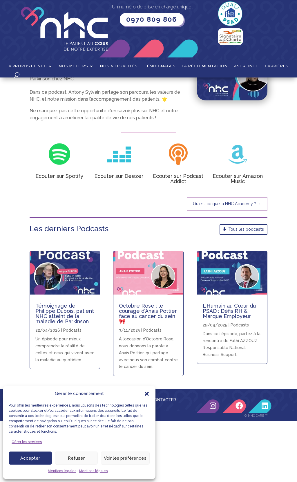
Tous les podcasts (246, 290)
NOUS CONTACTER (157, 461)
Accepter (30, 458)
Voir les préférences (125, 458)
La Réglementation (205, 66)
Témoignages (159, 66)
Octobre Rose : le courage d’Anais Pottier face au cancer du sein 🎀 (148, 375)
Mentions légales (62, 471)
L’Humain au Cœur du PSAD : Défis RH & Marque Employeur (229, 372)
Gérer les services (27, 442)
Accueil (37, 86)
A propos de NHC (28, 66)
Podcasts (240, 386)
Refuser (76, 458)
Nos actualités (118, 66)
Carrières (276, 66)
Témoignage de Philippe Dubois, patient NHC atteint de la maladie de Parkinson (64, 375)
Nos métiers (73, 66)
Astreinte (246, 66)
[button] (147, 394)
